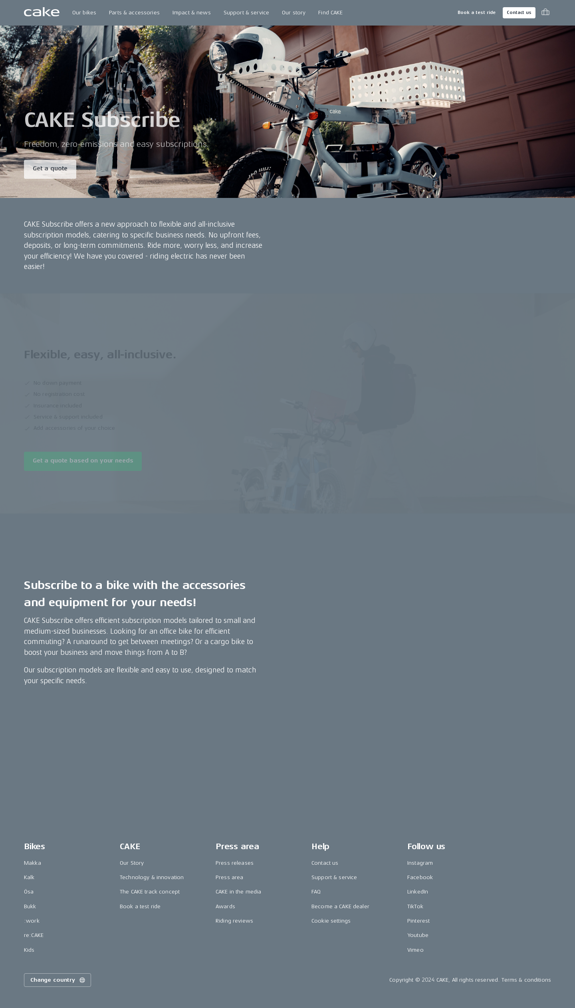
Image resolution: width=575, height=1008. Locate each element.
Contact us (519, 12)
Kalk (29, 877)
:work (32, 921)
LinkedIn (417, 892)
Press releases (235, 863)
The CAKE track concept (150, 892)
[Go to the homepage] (41, 12)
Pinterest (418, 921)
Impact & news (191, 13)
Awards (225, 906)
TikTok (415, 906)
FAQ (316, 892)
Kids (29, 950)
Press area (229, 877)
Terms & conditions (526, 980)
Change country (58, 980)
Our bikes (84, 13)
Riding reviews (234, 921)
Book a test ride (477, 12)
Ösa (29, 892)
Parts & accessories (134, 13)
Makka (32, 863)
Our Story (132, 863)
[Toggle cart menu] (545, 13)
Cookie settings (331, 921)
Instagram (420, 863)
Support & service (246, 13)
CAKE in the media (238, 892)
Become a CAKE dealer (340, 906)
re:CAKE (34, 935)
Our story (293, 13)
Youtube (417, 935)
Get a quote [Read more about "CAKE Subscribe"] (50, 169)
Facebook (420, 877)
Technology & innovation (152, 877)
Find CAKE (330, 13)
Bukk (30, 906)
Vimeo (415, 950)
